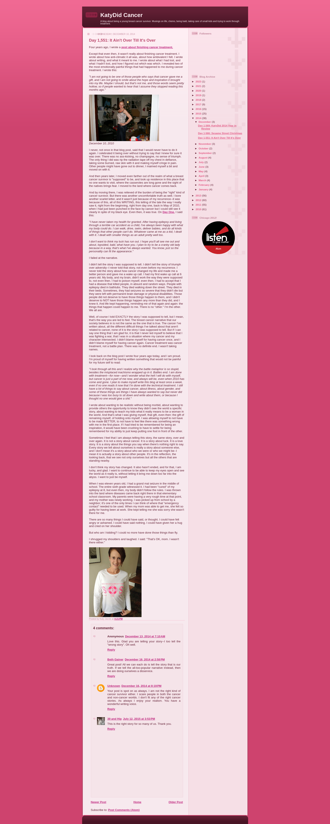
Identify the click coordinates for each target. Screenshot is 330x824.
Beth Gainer (115, 659)
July (202, 162)
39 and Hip (114, 718)
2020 (199, 90)
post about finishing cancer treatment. (147, 47)
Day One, (168, 212)
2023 (199, 81)
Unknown (113, 686)
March (203, 180)
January (204, 189)
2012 (199, 200)
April (202, 175)
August (203, 157)
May (201, 171)
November (205, 143)
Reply (111, 649)
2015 (199, 113)
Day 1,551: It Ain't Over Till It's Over (219, 137)
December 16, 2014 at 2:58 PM (145, 659)
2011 (199, 204)
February (204, 184)
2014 (199, 118)
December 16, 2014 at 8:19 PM (141, 686)
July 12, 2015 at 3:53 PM (139, 718)
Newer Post (98, 802)
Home (137, 802)
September (206, 153)
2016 (199, 108)
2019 (199, 95)
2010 (199, 209)
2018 (199, 99)
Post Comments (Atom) (124, 810)
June (202, 166)
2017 (199, 104)
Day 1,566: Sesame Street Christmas (220, 133)
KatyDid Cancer (121, 15)
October (204, 148)
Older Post (176, 802)
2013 (199, 195)
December (205, 121)
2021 (199, 86)
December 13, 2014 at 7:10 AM (145, 636)
